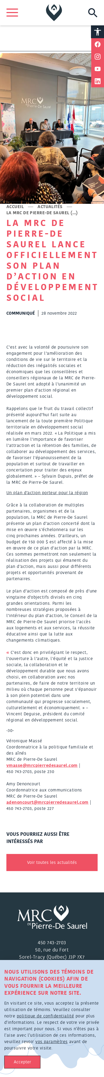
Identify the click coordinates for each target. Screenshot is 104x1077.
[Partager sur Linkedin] (97, 81)
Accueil (15, 207)
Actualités (50, 207)
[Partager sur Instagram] (97, 56)
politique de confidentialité (45, 1016)
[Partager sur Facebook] (97, 44)
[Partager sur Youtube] (97, 69)
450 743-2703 (52, 943)
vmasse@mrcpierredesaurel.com (42, 765)
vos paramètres (51, 1042)
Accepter (22, 1062)
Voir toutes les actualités (52, 862)
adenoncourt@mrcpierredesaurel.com (47, 802)
